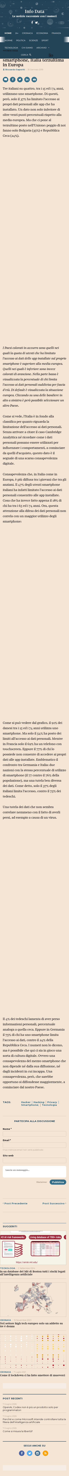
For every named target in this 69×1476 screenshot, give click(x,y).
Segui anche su (34, 1445)
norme (9, 40)
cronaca (27, 33)
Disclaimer (41, 1182)
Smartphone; (30, 1104)
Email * (7, 1140)
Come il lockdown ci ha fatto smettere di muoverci (32, 1375)
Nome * (7, 1129)
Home (8, 33)
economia (42, 33)
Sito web (8, 1156)
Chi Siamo (27, 47)
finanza (56, 33)
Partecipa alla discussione (34, 1121)
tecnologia (11, 47)
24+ (16, 33)
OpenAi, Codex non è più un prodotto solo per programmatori (30, 1409)
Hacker (26, 1102)
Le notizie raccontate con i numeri (34, 16)
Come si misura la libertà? (18, 1431)
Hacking (38, 1102)
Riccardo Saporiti (14, 69)
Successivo (54, 1203)
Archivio (41, 47)
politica (20, 40)
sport (45, 40)
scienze (33, 40)
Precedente (15, 1203)
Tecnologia (49, 1104)
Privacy (52, 1102)
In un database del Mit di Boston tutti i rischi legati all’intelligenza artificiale (32, 1273)
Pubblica (58, 1182)
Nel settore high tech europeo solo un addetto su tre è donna (31, 1325)
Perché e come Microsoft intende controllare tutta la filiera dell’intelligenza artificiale (34, 1421)
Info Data (34, 11)
